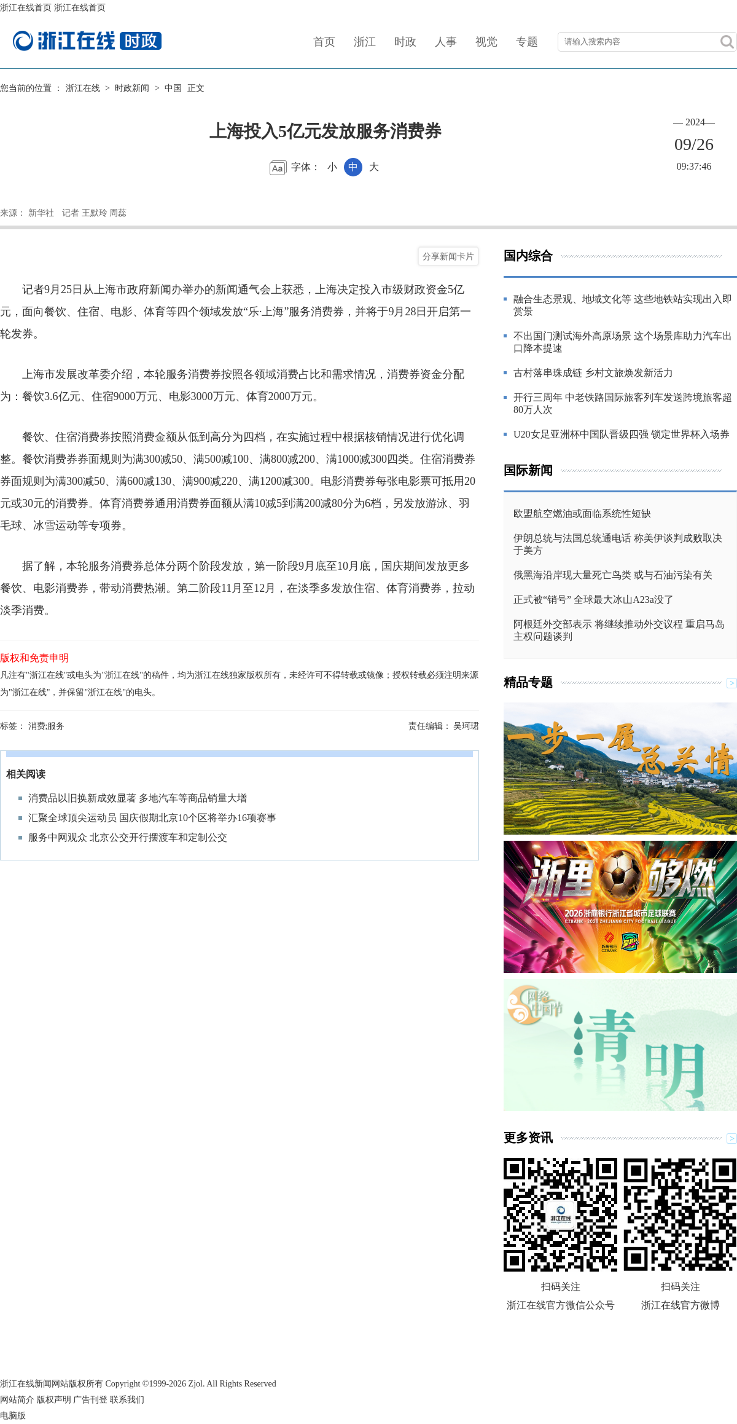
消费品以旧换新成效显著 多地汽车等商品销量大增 (137, 798)
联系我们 (127, 1399)
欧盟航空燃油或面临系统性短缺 (582, 513)
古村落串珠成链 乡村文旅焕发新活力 (593, 373)
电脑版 (13, 1415)
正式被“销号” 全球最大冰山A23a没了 (593, 599)
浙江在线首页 (26, 7)
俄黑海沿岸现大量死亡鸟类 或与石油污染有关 (612, 575)
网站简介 (17, 1399)
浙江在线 (83, 88)
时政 (405, 42)
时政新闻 (132, 88)
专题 (527, 42)
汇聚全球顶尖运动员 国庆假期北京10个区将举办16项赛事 (152, 817)
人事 (446, 42)
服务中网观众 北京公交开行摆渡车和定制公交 (127, 837)
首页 (324, 42)
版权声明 (54, 1399)
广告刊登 (90, 1399)
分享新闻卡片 (448, 256)
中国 (173, 88)
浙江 (365, 42)
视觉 (486, 42)
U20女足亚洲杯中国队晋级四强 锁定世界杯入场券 (621, 434)
